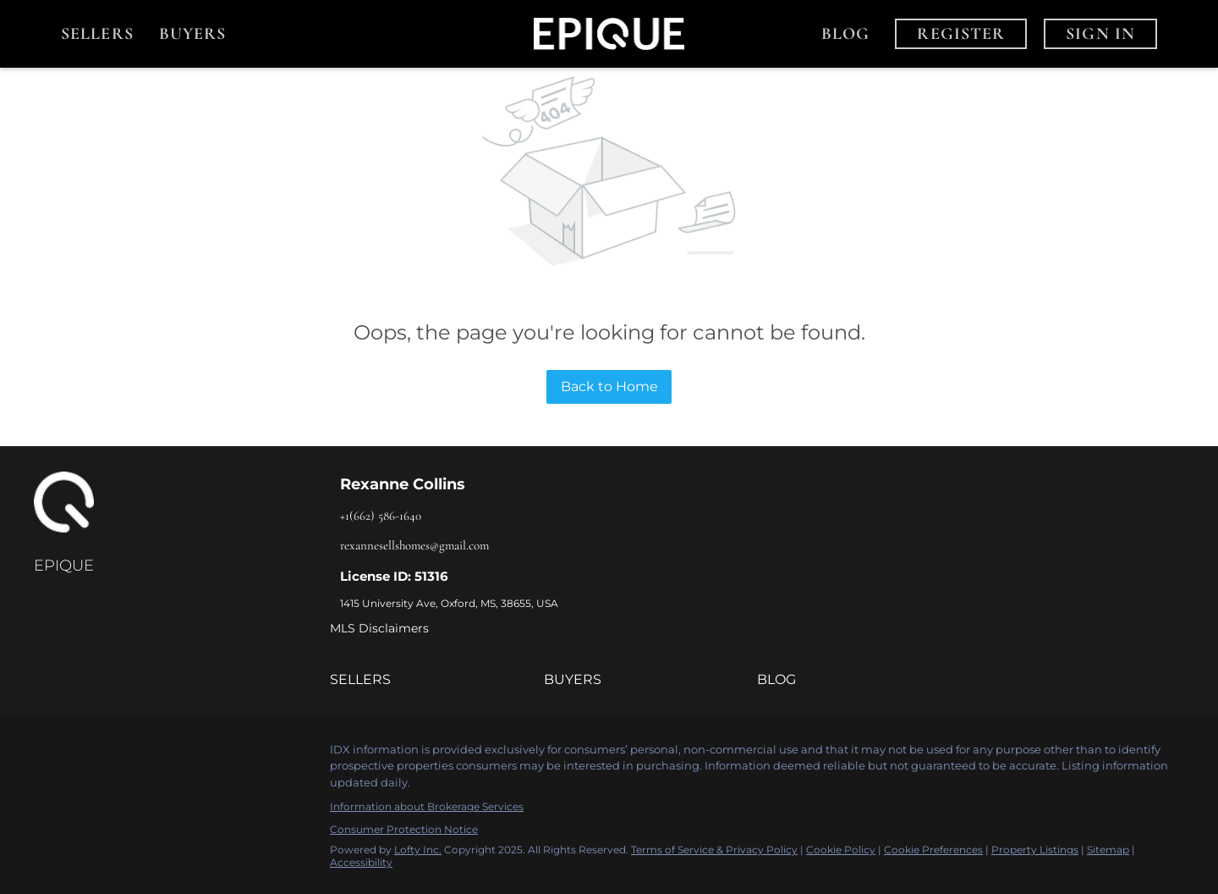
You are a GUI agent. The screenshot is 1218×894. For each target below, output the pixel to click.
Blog (845, 34)
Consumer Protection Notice (404, 829)
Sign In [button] (1100, 34)
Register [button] (961, 34)
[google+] (182, 754)
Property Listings (1034, 849)
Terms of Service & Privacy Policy (714, 849)
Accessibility (361, 862)
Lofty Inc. (418, 849)
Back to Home (609, 386)
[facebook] (46, 754)
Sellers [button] (97, 34)
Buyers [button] (193, 34)
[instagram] (114, 754)
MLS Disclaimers (379, 628)
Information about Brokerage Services (427, 806)
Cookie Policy (840, 849)
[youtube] (148, 754)
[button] (437, 679)
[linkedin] (80, 754)
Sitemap (1108, 849)
